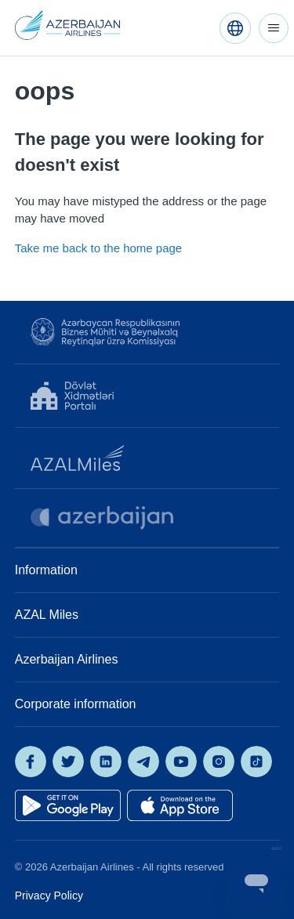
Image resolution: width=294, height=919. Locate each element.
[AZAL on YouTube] (181, 761)
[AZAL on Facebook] (30, 761)
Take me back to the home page (98, 248)
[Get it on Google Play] (68, 805)
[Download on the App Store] (180, 805)
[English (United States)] (235, 28)
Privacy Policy (49, 895)
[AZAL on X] (68, 761)
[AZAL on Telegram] (143, 761)
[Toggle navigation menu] (274, 28)
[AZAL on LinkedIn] (106, 761)
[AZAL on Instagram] (218, 761)
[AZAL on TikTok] (256, 761)
